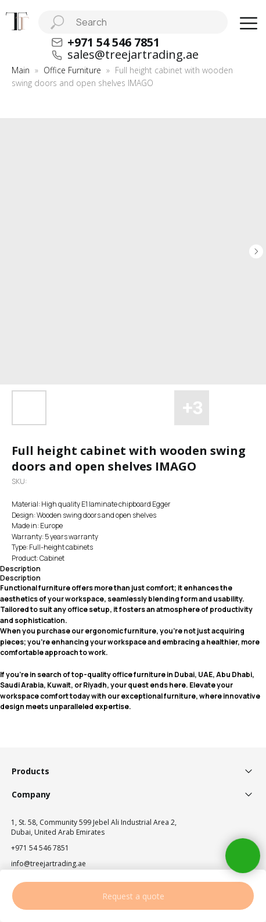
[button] (248, 23)
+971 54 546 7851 (40, 848)
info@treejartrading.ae (48, 863)
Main (21, 70)
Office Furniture (72, 70)
